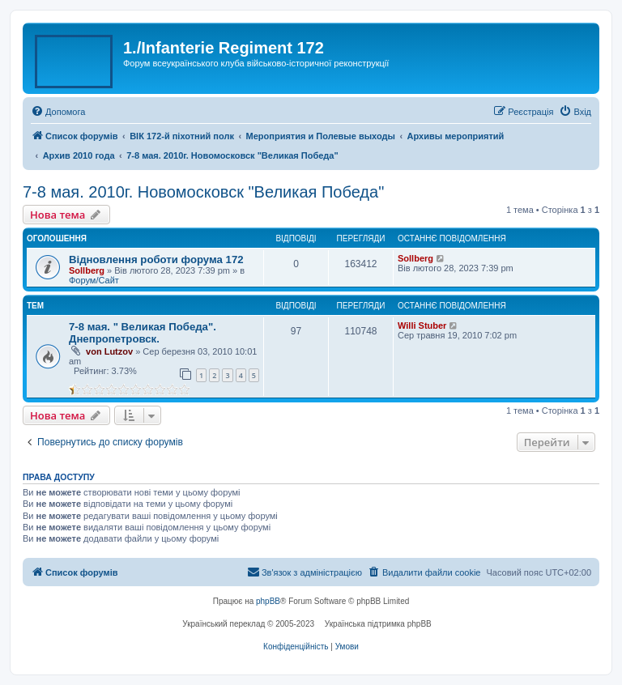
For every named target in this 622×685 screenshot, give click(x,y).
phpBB (268, 601)
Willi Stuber (422, 325)
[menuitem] (58, 111)
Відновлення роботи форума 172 (156, 259)
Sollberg (86, 270)
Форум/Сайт (94, 280)
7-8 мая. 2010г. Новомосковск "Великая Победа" (203, 192)
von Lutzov (109, 351)
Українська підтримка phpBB (378, 623)
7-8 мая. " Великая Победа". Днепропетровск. (142, 333)
